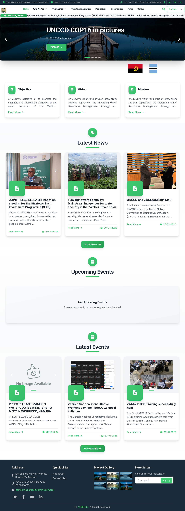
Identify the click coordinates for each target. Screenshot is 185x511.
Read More (16, 231)
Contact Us (59, 478)
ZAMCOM (82, 507)
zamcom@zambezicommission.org (34, 489)
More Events (92, 448)
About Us (58, 473)
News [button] (130, 9)
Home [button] (26, 9)
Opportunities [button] (117, 9)
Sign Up (166, 480)
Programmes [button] (59, 9)
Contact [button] (140, 9)
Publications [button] (100, 9)
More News (93, 244)
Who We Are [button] (40, 9)
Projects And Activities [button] (81, 9)
